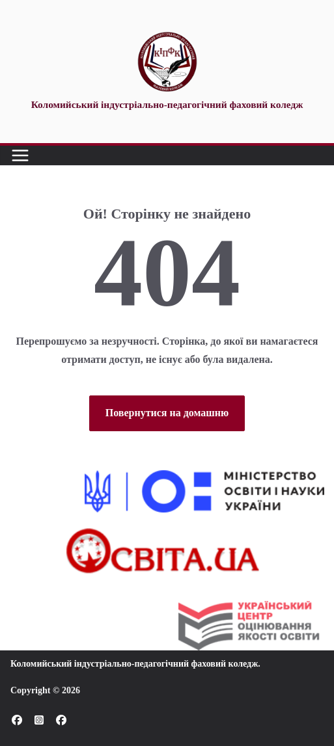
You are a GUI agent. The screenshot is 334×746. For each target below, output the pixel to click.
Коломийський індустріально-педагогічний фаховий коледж (134, 664)
